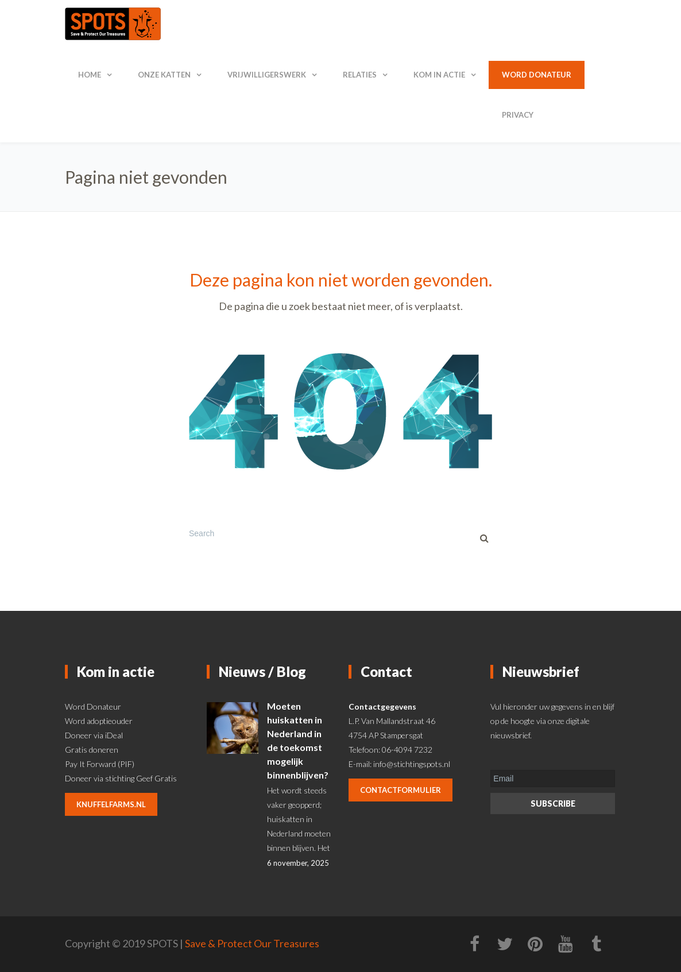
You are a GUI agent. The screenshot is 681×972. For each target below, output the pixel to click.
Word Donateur (93, 706)
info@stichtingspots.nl (411, 764)
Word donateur (536, 74)
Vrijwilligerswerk (266, 74)
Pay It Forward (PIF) (99, 764)
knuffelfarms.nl (111, 804)
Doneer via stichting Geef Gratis (121, 778)
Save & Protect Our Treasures (252, 943)
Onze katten (164, 74)
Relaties (360, 74)
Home (89, 74)
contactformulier (400, 790)
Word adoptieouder (99, 721)
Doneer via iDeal (94, 735)
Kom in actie (439, 74)
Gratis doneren (91, 749)
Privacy (517, 114)
